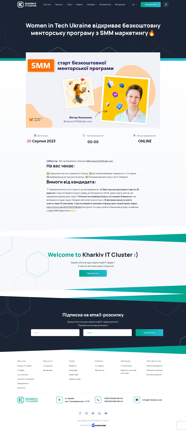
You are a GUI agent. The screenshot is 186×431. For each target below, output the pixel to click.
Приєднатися (23, 383)
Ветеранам (120, 4)
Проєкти (59, 4)
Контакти (21, 388)
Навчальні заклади (154, 370)
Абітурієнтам (105, 4)
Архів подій (73, 374)
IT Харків (20, 370)
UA (133, 4)
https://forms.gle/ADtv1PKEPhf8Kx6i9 (64, 207)
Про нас (47, 4)
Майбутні (73, 366)
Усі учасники (22, 374)
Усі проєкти (48, 366)
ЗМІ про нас (99, 370)
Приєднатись (151, 4)
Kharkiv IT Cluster (24, 366)
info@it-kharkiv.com (152, 400)
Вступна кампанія (154, 374)
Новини (79, 4)
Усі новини (99, 366)
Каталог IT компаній (25, 379)
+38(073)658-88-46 (113, 398)
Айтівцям (91, 4)
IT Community (126, 366)
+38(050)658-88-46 (113, 401)
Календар (73, 370)
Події (69, 4)
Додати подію (75, 379)
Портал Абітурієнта (154, 366)
